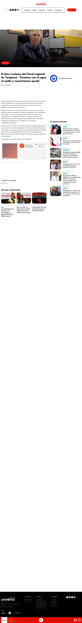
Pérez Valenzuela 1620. (41, 606)
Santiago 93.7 (54, 601)
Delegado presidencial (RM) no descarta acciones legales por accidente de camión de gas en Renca (71, 154)
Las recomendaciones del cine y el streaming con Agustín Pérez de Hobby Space (7, 211)
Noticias (65, 126)
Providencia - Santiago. (41, 607)
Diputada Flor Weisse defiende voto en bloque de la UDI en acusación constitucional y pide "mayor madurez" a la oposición (72, 180)
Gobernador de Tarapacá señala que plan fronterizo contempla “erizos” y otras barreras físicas (71, 131)
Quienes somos (27, 601)
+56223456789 (39, 599)
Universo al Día (66, 150)
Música (34, 10)
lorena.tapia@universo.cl (41, 601)
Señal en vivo (72, 10)
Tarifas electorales (28, 599)
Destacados (58, 10)
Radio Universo (5, 162)
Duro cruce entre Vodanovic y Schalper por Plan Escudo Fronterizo (72, 142)
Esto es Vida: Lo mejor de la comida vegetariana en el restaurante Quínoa (24, 209)
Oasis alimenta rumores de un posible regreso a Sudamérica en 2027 (71, 165)
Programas (42, 10)
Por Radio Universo (65, 78)
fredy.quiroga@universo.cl (41, 602)
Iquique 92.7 (53, 599)
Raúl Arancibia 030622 (17, 162)
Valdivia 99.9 (53, 602)
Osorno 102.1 (53, 604)
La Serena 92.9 (54, 606)
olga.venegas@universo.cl (41, 604)
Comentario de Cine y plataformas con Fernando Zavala (39, 209)
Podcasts (50, 10)
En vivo (10, 619)
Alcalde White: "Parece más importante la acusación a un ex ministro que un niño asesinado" (71, 193)
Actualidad (27, 10)
